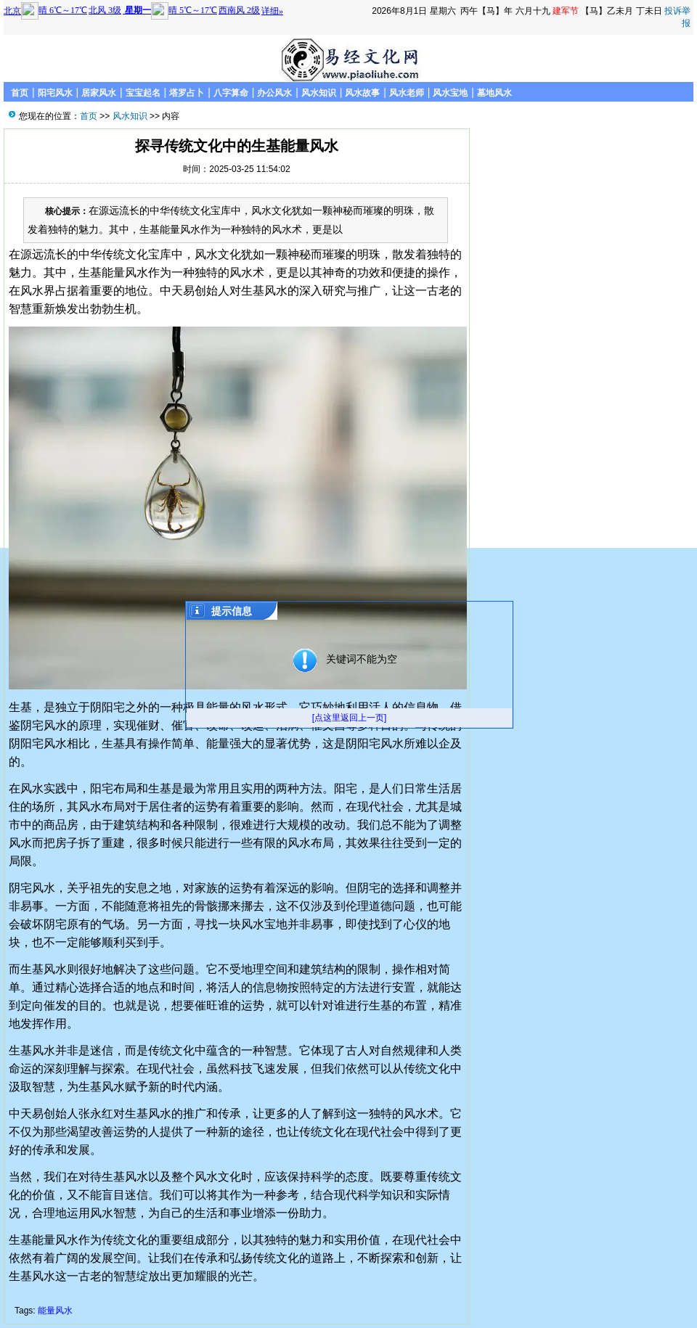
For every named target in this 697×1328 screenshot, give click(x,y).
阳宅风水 (55, 93)
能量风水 (55, 1311)
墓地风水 (494, 93)
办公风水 (274, 93)
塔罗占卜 (186, 93)
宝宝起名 (143, 93)
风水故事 (362, 93)
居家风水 (98, 93)
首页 (19, 93)
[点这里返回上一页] (349, 718)
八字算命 (230, 93)
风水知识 (318, 93)
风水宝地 (450, 93)
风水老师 (406, 93)
